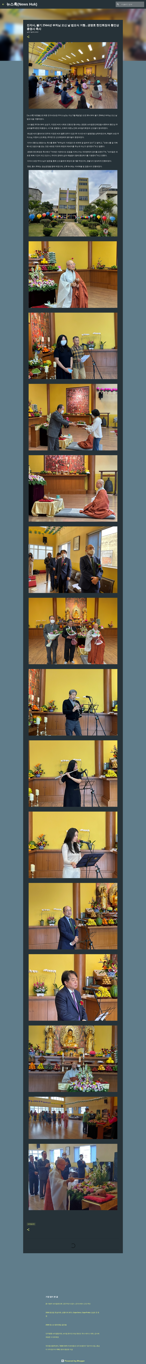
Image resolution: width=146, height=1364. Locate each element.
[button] (28, 37)
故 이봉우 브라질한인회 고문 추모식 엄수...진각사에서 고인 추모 (68, 1304)
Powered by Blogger (73, 1361)
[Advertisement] (73, 1273)
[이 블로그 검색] (132, 4)
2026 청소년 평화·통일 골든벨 (56, 1325)
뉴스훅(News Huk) (21, 4)
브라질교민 (31, 1224)
